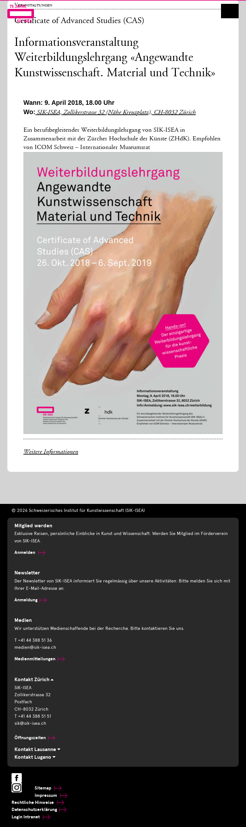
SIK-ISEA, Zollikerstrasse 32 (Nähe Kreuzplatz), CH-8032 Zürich (116, 113)
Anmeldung (30, 600)
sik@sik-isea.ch (30, 723)
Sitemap (48, 788)
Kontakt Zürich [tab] (33, 679)
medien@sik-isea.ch (35, 647)
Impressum (51, 795)
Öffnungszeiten (34, 737)
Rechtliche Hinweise (38, 802)
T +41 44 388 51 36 (33, 640)
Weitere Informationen (50, 452)
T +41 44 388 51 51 (32, 716)
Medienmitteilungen (39, 659)
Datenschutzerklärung (39, 809)
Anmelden (29, 552)
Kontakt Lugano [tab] (34, 757)
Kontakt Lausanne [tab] (37, 749)
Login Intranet (31, 817)
